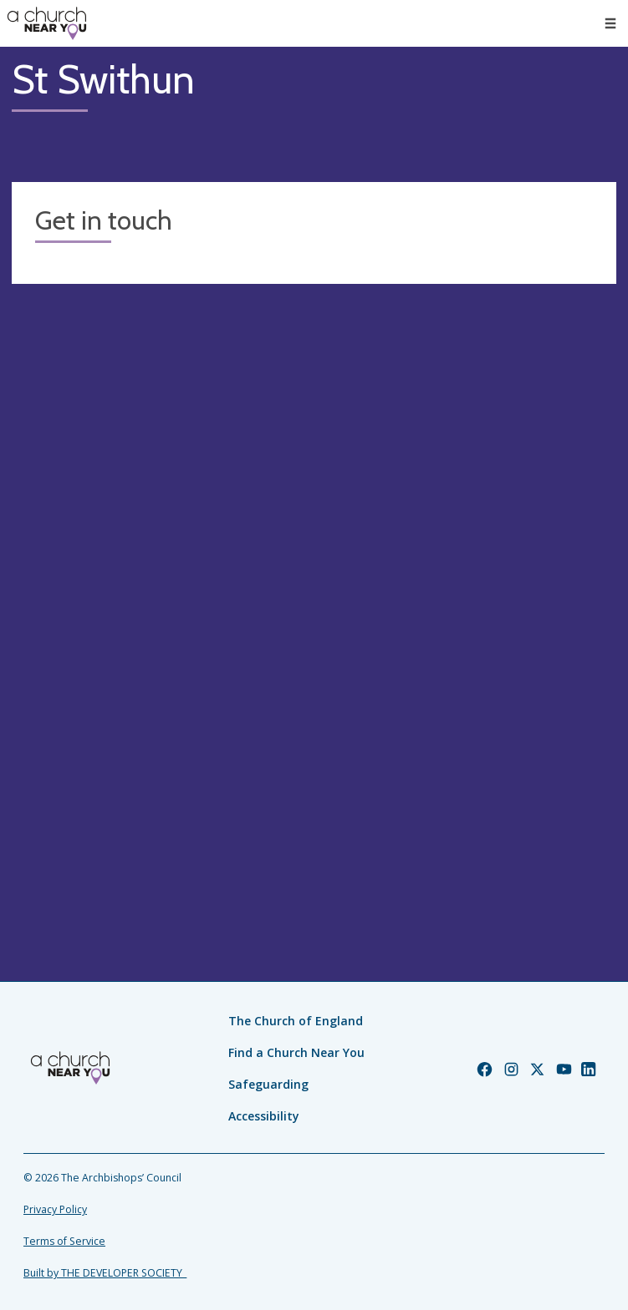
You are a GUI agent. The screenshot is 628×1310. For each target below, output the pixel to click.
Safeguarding (268, 1084)
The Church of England (295, 1021)
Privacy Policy (55, 1209)
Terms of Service (64, 1241)
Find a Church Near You (296, 1052)
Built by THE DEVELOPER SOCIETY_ (104, 1273)
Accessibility (263, 1116)
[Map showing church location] (314, 597)
